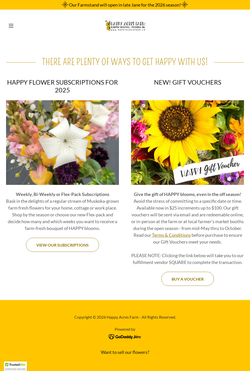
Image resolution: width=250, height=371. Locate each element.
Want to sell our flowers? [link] (125, 352)
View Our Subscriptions (62, 245)
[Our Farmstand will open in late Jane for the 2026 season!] (125, 5)
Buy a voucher (188, 279)
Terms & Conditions (171, 235)
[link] (125, 26)
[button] (24, 26)
